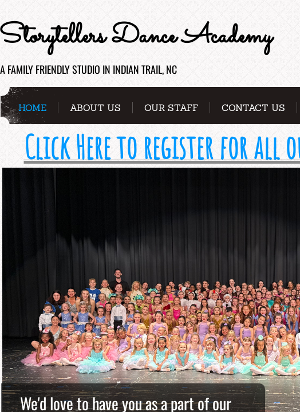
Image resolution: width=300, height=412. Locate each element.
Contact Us (253, 107)
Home (32, 107)
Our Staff (171, 107)
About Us (95, 107)
